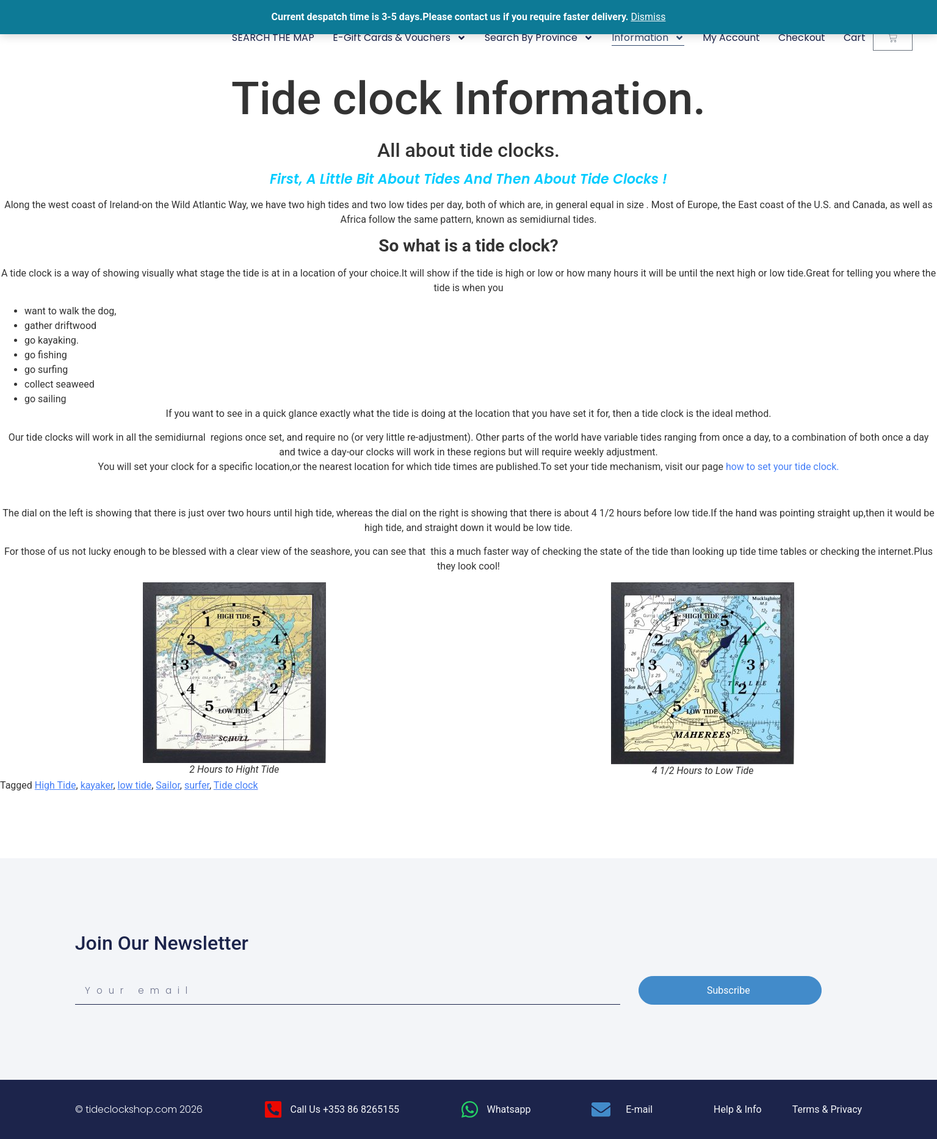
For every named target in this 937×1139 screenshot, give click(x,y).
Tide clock (236, 785)
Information (648, 38)
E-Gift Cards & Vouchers (399, 38)
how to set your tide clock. (782, 466)
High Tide (55, 785)
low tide (135, 785)
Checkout (801, 38)
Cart (855, 38)
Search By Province (539, 38)
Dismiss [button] (648, 17)
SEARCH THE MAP (273, 38)
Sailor (168, 785)
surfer (196, 785)
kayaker (97, 785)
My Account (731, 38)
